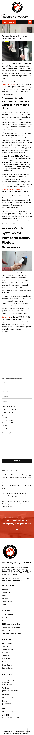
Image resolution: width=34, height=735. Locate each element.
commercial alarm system (12, 189)
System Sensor (7, 655)
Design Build (6, 617)
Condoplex (6, 633)
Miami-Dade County (18, 567)
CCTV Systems (7, 601)
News (4, 582)
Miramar (14, 558)
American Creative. (12, 722)
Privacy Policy (23, 722)
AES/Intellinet (7, 630)
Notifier (5, 649)
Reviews (5, 585)
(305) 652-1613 (22, 18)
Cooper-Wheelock (9, 636)
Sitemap (5, 591)
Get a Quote (9, 22)
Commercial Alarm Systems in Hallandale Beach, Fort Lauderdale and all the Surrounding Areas (17, 485)
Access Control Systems (11, 614)
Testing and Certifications (11, 620)
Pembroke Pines (24, 558)
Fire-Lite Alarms (8, 639)
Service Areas (7, 588)
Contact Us (6, 579)
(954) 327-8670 (24, 16)
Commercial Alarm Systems (12, 608)
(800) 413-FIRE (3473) (8, 16)
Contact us (6, 317)
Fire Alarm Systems (9, 605)
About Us (5, 576)
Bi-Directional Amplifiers (11, 611)
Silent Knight (7, 652)
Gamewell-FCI (7, 642)
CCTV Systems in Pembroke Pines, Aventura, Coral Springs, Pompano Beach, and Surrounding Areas (16, 503)
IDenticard (6, 645)
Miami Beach (7, 556)
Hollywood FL (24, 554)
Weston (5, 560)
